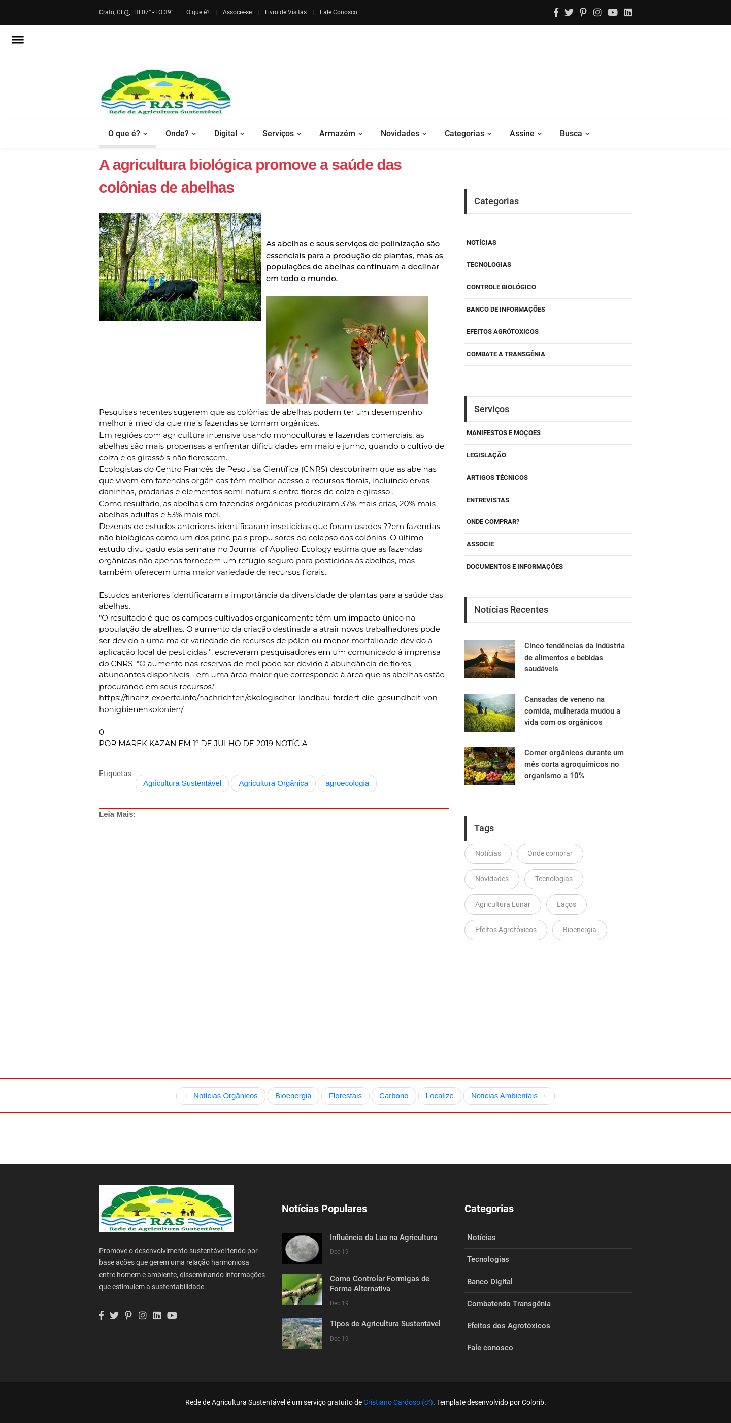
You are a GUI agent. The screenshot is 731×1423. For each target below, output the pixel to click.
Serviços (278, 133)
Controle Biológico (501, 287)
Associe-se (237, 12)
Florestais (345, 1095)
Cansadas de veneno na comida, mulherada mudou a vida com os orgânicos (572, 711)
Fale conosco (490, 1347)
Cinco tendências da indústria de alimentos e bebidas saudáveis (574, 657)
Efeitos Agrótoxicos (503, 331)
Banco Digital (490, 1281)
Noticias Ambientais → (509, 1095)
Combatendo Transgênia (509, 1303)
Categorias (464, 133)
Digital (225, 133)
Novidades (400, 133)
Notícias (481, 242)
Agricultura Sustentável (182, 783)
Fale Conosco (338, 12)
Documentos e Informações (515, 566)
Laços (566, 904)
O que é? (198, 12)
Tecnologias (489, 264)
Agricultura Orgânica (273, 783)
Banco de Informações (506, 309)
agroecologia (347, 783)
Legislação (486, 455)
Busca (571, 133)
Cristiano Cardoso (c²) (398, 1402)
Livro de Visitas (286, 12)
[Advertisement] (274, 925)
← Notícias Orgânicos (221, 1095)
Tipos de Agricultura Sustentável (385, 1323)
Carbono (394, 1095)
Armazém (337, 133)
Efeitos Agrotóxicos (506, 929)
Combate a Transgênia (506, 354)
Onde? (177, 133)
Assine (522, 133)
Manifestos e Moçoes (504, 433)
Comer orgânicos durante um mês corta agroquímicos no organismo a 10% (574, 764)
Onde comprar (550, 853)
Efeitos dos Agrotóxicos (508, 1326)
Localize (440, 1095)
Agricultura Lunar (502, 904)
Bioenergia (579, 929)
